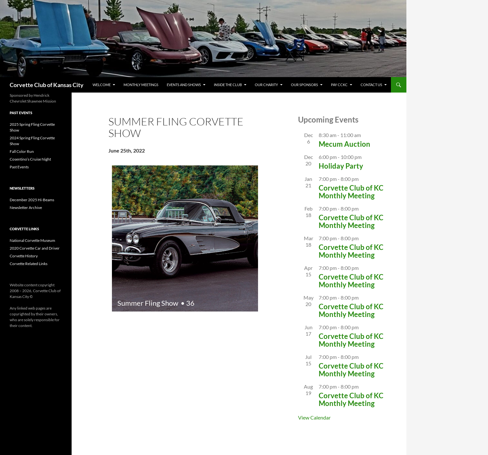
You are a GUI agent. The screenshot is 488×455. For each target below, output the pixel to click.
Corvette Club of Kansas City (47, 84)
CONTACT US (371, 85)
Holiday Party (341, 166)
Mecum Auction (344, 144)
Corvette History (24, 255)
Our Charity (266, 85)
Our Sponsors (304, 85)
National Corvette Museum (32, 240)
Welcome (102, 85)
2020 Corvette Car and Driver (35, 248)
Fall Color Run (22, 151)
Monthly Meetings (141, 85)
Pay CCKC (339, 85)
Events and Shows (184, 85)
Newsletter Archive (26, 207)
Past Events (19, 166)
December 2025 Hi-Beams (32, 199)
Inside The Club (228, 85)
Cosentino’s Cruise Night (30, 159)
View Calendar (314, 417)
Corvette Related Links (28, 263)
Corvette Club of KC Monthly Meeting (351, 191)
